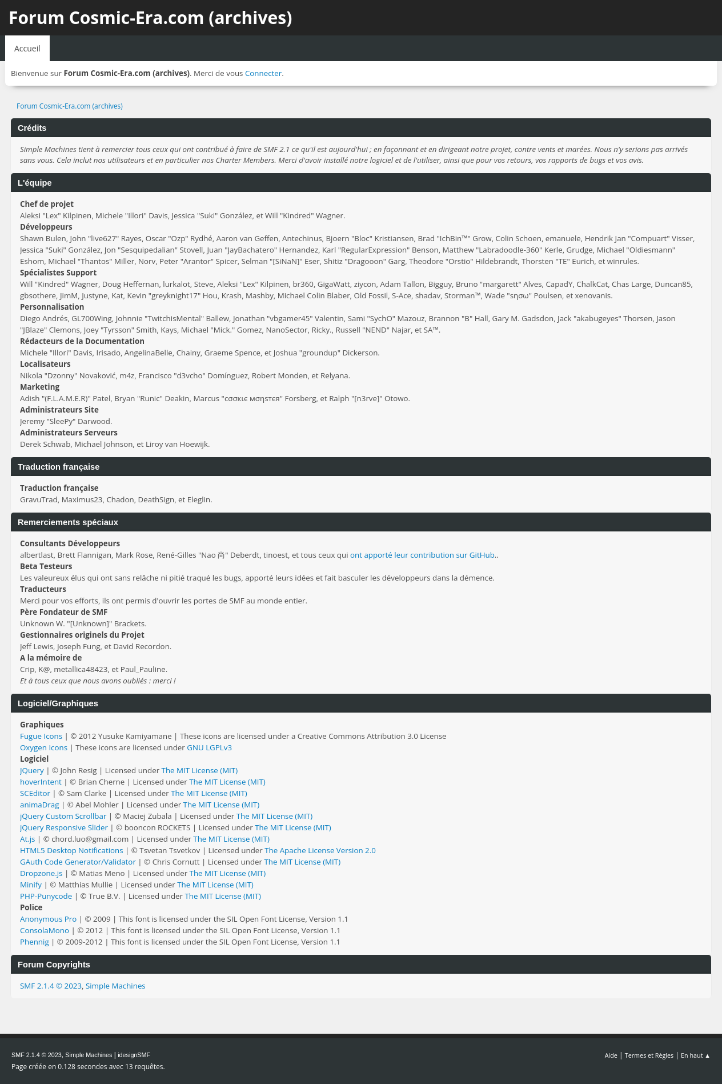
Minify (31, 884)
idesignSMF (134, 1054)
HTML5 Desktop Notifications (71, 850)
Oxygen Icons (43, 747)
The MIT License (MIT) (200, 770)
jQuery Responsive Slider (64, 827)
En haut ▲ (696, 1055)
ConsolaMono (44, 930)
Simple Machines (116, 986)
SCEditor (35, 793)
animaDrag (39, 804)
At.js (27, 839)
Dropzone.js (41, 873)
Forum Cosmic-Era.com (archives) (150, 17)
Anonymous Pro (48, 919)
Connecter (263, 73)
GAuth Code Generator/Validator (78, 862)
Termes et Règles (649, 1055)
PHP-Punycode (46, 896)
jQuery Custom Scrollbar (63, 816)
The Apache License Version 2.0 (320, 850)
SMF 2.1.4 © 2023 (51, 986)
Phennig (34, 942)
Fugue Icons (41, 736)
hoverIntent (41, 782)
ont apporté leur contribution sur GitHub (422, 555)
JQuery (32, 770)
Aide (611, 1055)
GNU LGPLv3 (209, 747)
